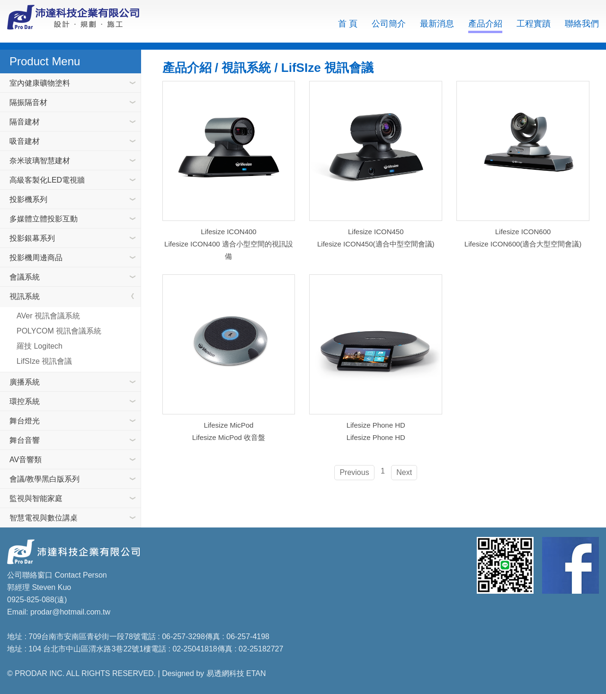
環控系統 (24, 401)
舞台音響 (24, 440)
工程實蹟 (534, 23)
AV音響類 (25, 460)
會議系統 (24, 277)
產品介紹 (485, 23)
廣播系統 (24, 382)
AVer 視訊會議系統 (48, 316)
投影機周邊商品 (35, 258)
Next (404, 472)
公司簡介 (389, 23)
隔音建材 (24, 122)
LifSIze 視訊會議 (44, 361)
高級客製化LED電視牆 (47, 180)
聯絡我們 (582, 23)
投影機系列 (28, 199)
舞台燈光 (24, 421)
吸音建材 (24, 141)
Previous (354, 472)
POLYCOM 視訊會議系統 (59, 331)
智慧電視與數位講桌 (43, 518)
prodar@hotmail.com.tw (70, 612)
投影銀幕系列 (32, 238)
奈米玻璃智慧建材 (39, 161)
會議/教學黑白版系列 (44, 479)
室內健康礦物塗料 (39, 83)
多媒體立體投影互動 (43, 219)
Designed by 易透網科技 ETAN (214, 673)
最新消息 (437, 23)
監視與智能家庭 (35, 498)
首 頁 (347, 23)
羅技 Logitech (39, 346)
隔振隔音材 (28, 102)
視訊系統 (24, 296)
